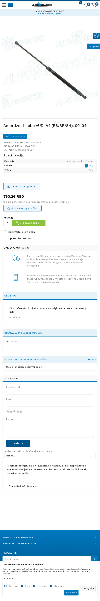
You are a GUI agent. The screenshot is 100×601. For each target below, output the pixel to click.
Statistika (42, 586)
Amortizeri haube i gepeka (22, 142)
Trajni (27, 586)
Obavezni (13, 586)
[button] (10, 5)
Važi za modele (15, 136)
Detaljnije (8, 578)
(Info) (90, 166)
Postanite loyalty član (24, 208)
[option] (50, 12)
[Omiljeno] (86, 5)
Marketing (59, 586)
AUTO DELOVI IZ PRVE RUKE (50, 11)
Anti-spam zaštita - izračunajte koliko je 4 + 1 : (30, 451)
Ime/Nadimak (13, 387)
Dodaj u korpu (31, 223)
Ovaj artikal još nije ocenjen (24, 486)
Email (9, 399)
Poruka (9, 419)
